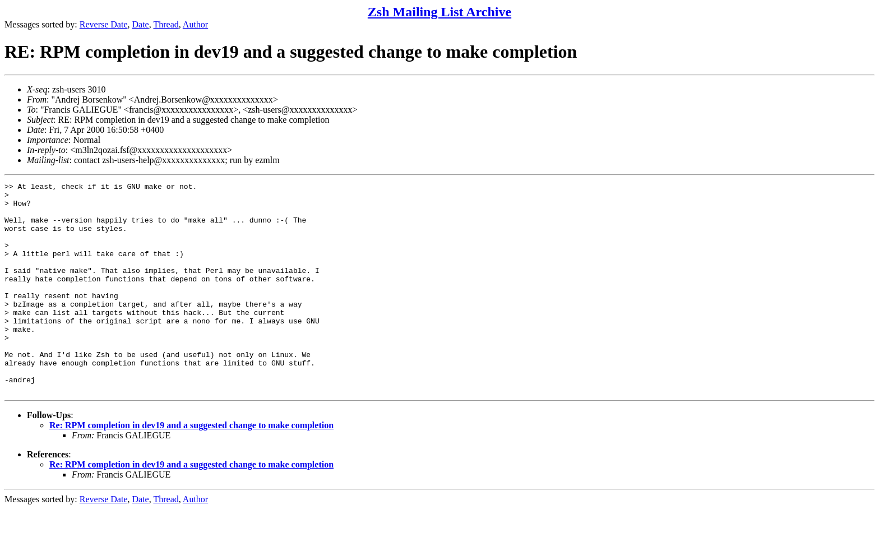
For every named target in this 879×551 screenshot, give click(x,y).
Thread (165, 24)
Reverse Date (104, 24)
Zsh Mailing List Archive (439, 11)
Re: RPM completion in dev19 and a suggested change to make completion (191, 467)
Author (195, 24)
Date (140, 24)
